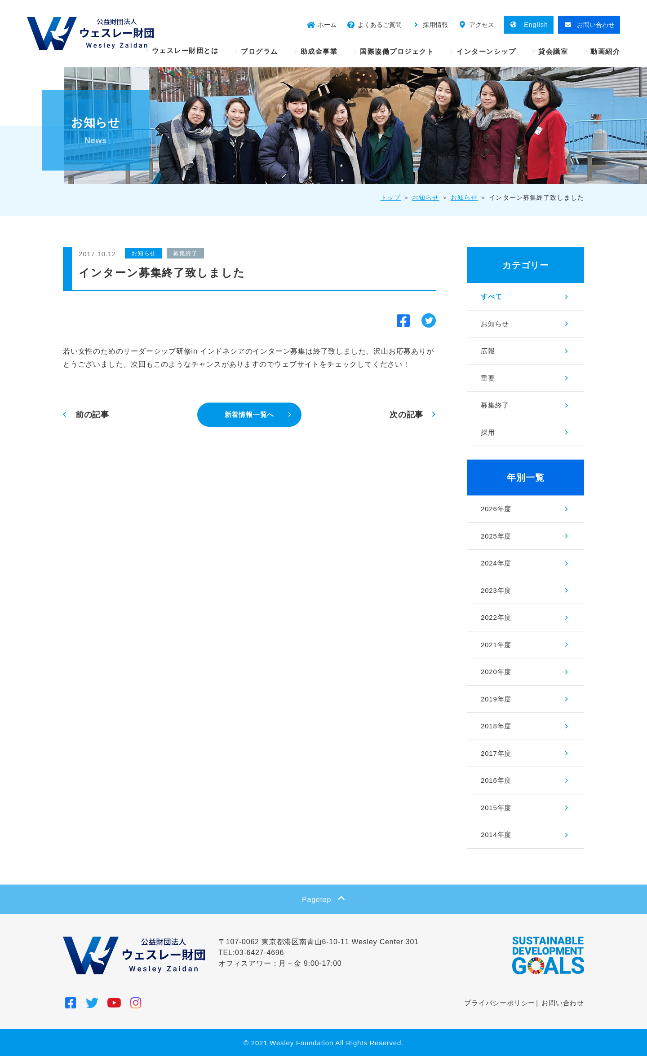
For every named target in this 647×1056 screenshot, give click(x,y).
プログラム (259, 51)
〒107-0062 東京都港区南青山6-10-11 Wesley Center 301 (318, 942)
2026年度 (496, 509)
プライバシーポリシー (499, 1003)
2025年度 (496, 536)
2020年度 (496, 671)
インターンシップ (486, 51)
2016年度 (496, 780)
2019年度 (496, 699)
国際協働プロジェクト (397, 51)
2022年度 (496, 617)
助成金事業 (319, 51)
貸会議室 (553, 51)
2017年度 (496, 753)
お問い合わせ (562, 1003)
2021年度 (496, 644)
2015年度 (496, 807)
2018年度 (496, 726)
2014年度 (496, 834)
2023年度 (496, 590)
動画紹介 (605, 51)
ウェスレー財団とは (185, 50)
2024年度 (496, 563)
